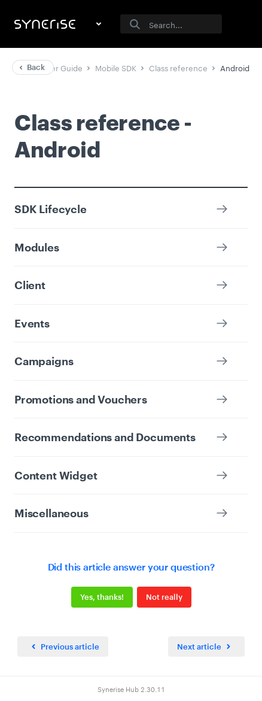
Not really (164, 597)
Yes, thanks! (102, 597)
